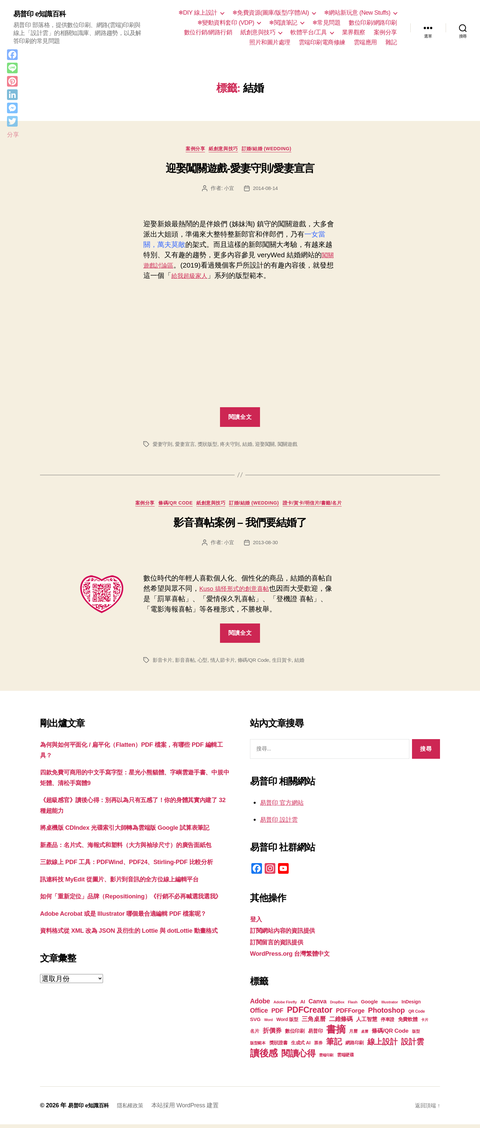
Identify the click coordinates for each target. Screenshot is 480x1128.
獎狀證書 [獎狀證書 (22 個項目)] (278, 1046)
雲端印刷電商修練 (322, 42)
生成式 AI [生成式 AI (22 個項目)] (300, 1046)
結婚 (253, 446)
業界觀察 (353, 32)
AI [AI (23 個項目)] (302, 1005)
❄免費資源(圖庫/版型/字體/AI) (270, 12)
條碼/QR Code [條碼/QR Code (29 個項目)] (390, 1034)
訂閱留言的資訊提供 (281, 945)
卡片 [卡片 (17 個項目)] (424, 1023)
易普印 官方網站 (285, 806)
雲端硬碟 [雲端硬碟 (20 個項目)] (345, 1058)
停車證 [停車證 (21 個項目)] (387, 1023)
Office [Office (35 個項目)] (259, 1014)
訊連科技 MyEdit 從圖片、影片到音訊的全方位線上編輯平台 (132, 914)
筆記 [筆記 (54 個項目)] (334, 1045)
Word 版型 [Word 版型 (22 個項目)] (287, 1023)
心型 (205, 663)
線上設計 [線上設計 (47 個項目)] (382, 1045)
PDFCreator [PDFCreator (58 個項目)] (309, 1013)
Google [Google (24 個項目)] (369, 1005)
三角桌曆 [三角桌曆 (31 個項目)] (313, 1022)
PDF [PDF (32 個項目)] (277, 1014)
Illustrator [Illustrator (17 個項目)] (389, 1006)
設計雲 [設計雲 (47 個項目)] (412, 1045)
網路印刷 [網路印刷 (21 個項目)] (354, 1046)
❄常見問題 (326, 22)
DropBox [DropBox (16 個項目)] (337, 1006)
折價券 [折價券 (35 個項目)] (272, 1034)
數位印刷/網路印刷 (373, 22)
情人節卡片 (226, 663)
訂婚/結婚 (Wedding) (272, 150)
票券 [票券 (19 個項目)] (318, 1046)
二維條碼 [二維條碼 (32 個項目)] (341, 1022)
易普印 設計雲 (282, 823)
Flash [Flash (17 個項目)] (353, 1006)
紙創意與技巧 (257, 32)
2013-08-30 (266, 546)
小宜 (228, 190)
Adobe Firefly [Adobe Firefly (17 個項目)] (285, 1006)
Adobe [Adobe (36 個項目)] (260, 1004)
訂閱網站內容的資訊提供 (288, 934)
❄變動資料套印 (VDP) (225, 22)
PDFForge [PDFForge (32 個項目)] (350, 1014)
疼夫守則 (234, 446)
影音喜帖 (186, 663)
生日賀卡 (289, 663)
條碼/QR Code (170, 506)
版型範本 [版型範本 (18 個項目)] (258, 1046)
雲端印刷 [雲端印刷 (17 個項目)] (326, 1059)
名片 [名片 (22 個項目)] (254, 1034)
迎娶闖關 (271, 446)
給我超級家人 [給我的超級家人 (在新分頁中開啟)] (199, 277)
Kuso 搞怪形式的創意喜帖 (239, 592)
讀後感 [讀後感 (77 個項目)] (264, 1056)
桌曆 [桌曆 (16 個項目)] (364, 1035)
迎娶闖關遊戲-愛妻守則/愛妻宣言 (240, 170)
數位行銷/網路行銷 (208, 32)
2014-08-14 (266, 190)
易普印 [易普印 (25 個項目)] (315, 1034)
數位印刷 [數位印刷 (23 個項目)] (295, 1034)
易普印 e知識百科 (43, 14)
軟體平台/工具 (308, 32)
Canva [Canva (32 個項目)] (318, 1004)
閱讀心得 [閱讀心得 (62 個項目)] (298, 1057)
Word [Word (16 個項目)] (268, 1023)
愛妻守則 (163, 446)
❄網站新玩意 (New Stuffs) (357, 12)
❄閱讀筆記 (283, 22)
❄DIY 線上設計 (197, 12)
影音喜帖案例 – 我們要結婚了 (240, 526)
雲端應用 (365, 42)
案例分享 (385, 32)
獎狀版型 (210, 446)
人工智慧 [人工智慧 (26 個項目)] (366, 1023)
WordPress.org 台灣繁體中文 (296, 957)
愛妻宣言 (186, 446)
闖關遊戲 (295, 446)
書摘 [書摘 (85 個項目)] (335, 1032)
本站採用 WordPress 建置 (193, 1109)
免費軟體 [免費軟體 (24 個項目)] (408, 1023)
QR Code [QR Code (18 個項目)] (416, 1015)
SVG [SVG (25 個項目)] (255, 1023)
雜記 (391, 42)
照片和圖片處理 (269, 42)
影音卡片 (163, 663)
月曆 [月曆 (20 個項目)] (353, 1034)
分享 (13, 134)
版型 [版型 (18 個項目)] (416, 1035)
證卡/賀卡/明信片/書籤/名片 (324, 506)
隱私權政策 (137, 1109)
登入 (257, 922)
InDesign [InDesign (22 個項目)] (411, 1005)
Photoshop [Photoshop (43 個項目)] (386, 1014)
